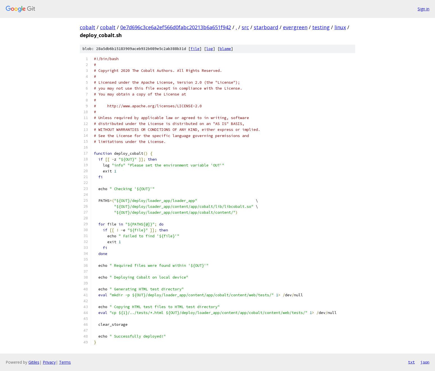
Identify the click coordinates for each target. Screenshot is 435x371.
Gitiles (33, 362)
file (195, 48)
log (209, 48)
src (245, 27)
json (424, 362)
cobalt (87, 27)
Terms (65, 362)
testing (321, 27)
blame (225, 48)
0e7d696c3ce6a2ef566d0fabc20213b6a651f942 (175, 27)
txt (411, 362)
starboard (266, 27)
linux (340, 27)
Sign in (423, 9)
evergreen (295, 27)
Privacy (49, 362)
